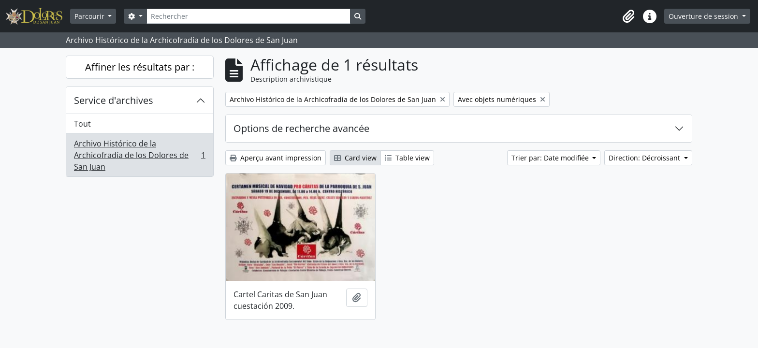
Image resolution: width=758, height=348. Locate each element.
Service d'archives (113, 100)
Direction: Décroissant (645, 157)
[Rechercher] (248, 16)
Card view (355, 157)
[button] (628, 16)
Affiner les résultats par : (139, 66)
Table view (407, 157)
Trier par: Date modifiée (551, 157)
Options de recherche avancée (301, 128)
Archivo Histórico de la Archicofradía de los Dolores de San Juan (139, 155)
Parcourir (90, 16)
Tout (82, 123)
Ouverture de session (704, 16)
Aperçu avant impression (275, 157)
